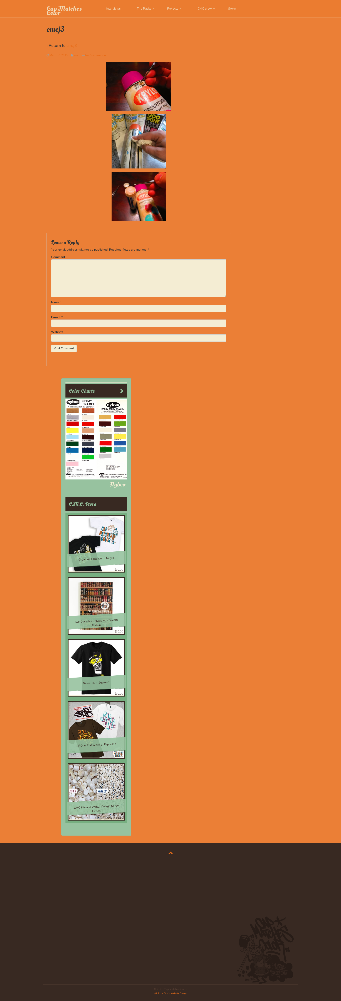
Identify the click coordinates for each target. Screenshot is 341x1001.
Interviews (113, 9)
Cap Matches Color (64, 10)
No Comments (95, 55)
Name (55, 302)
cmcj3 (72, 45)
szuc (76, 55)
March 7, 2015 (59, 55)
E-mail (55, 317)
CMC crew (206, 9)
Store (232, 9)
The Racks (145, 9)
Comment (58, 257)
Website (57, 332)
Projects (174, 9)
